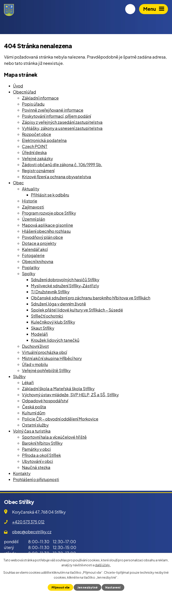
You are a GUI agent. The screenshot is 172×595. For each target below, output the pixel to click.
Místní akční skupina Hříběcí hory (52, 358)
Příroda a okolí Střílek (41, 455)
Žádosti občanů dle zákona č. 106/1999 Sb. (62, 164)
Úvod (18, 85)
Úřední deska (34, 152)
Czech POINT (34, 146)
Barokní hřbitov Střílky (42, 443)
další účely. (103, 565)
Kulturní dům (33, 412)
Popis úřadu (33, 104)
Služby (19, 376)
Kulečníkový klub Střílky (53, 322)
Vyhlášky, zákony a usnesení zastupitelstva (62, 128)
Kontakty (21, 473)
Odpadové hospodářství (45, 400)
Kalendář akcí (35, 249)
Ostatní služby (35, 424)
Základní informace (40, 97)
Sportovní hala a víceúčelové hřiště (54, 437)
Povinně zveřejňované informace (52, 110)
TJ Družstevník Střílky (50, 291)
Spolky (28, 273)
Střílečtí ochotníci (47, 315)
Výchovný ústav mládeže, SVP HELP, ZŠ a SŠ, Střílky (70, 394)
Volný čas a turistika (32, 431)
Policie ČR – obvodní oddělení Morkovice (60, 418)
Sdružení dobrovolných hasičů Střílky (65, 279)
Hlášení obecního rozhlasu (46, 231)
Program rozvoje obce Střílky (49, 213)
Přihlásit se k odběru (50, 194)
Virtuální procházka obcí (44, 352)
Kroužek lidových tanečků (55, 340)
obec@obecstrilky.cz (31, 531)
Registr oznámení (38, 170)
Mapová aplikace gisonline (47, 225)
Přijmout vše (61, 587)
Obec (18, 182)
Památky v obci (36, 449)
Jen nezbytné (87, 587)
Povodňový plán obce (42, 237)
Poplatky (30, 267)
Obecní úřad (24, 91)
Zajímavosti (33, 206)
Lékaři (28, 382)
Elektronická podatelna (44, 140)
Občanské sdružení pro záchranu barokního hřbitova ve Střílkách (90, 297)
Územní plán (33, 219)
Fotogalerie (33, 255)
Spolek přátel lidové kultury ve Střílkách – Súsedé (77, 309)
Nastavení (112, 587)
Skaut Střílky (42, 328)
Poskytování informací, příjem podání (56, 116)
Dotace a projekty (39, 243)
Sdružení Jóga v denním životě (58, 303)
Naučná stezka (36, 467)
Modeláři (39, 334)
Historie (29, 200)
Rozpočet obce (36, 134)
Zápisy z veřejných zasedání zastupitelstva (62, 122)
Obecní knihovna (37, 261)
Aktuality (30, 188)
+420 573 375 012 (28, 521)
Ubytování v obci (37, 461)
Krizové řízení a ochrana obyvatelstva (56, 176)
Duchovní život (35, 346)
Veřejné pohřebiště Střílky (46, 370)
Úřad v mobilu (35, 364)
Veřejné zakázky (37, 158)
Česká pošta (34, 406)
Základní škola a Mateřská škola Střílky (58, 388)
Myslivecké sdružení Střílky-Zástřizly (65, 285)
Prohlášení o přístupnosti (36, 479)
